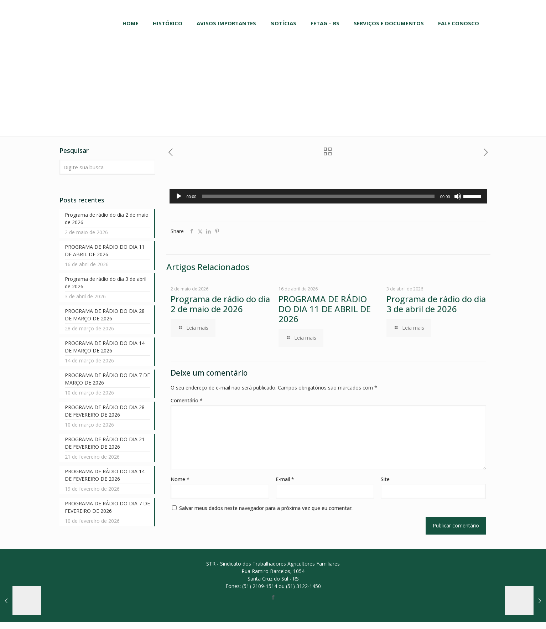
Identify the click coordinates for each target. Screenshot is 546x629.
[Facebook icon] (273, 596)
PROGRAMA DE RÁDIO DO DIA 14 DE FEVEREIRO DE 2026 (105, 475)
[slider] (318, 196)
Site (385, 479)
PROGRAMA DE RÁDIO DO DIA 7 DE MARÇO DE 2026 (107, 379)
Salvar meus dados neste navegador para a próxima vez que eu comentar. (266, 508)
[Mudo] (457, 196)
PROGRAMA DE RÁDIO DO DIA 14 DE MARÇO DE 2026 (105, 347)
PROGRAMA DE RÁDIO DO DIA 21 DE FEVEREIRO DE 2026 (105, 443)
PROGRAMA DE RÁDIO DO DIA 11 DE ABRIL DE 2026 (325, 309)
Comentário (187, 400)
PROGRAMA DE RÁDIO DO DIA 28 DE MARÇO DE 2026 (105, 315)
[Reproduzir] (178, 196)
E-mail (285, 479)
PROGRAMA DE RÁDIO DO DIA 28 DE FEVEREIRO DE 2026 (105, 411)
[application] (328, 196)
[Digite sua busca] (107, 167)
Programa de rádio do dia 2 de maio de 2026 (220, 304)
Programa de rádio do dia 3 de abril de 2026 (436, 304)
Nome (180, 479)
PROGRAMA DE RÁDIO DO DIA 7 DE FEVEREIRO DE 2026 (107, 507)
